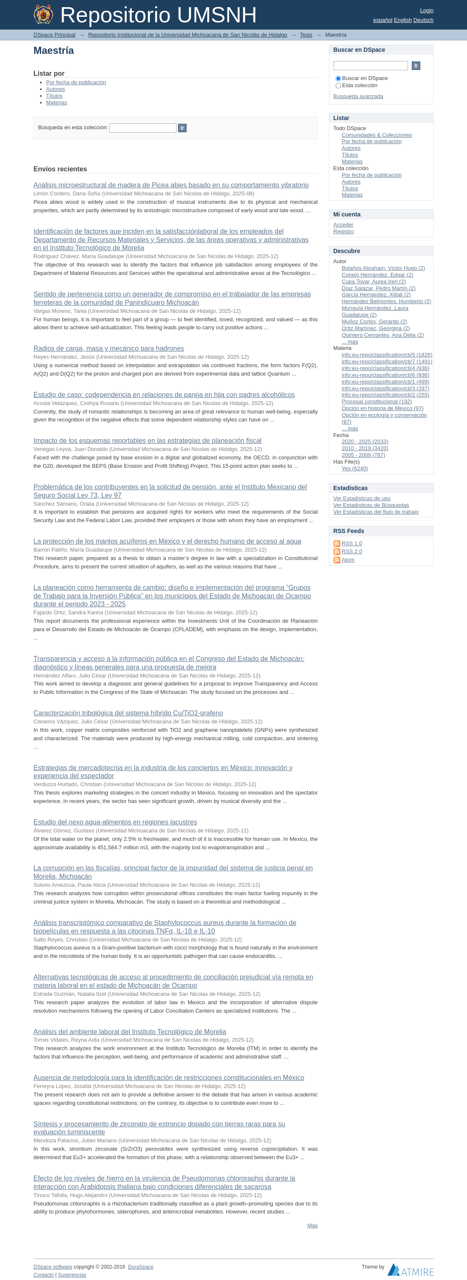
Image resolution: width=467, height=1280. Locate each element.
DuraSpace (140, 1267)
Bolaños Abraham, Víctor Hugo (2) (383, 268)
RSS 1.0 (352, 543)
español (382, 20)
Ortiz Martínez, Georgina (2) (376, 328)
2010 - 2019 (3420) (365, 448)
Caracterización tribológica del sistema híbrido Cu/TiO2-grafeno (128, 713)
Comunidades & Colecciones (377, 135)
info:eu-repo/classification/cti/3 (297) (386, 388)
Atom (348, 560)
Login (427, 10)
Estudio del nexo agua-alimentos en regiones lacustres (115, 822)
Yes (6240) (355, 468)
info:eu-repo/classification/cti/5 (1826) (387, 355)
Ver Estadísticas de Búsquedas (371, 505)
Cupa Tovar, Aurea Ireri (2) (374, 281)
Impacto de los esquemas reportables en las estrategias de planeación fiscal (148, 440)
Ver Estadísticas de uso (362, 498)
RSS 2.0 (352, 551)
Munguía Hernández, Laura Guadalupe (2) (375, 311)
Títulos (54, 96)
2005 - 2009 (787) (363, 455)
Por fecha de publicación (76, 82)
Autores (55, 89)
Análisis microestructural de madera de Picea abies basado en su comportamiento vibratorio (171, 185)
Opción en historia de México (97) (383, 408)
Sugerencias (72, 1275)
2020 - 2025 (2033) (365, 441)
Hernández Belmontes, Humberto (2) (386, 301)
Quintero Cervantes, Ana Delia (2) (383, 335)
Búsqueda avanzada (359, 96)
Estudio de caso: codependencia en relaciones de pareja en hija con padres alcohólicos (164, 394)
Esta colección (357, 85)
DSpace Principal (55, 35)
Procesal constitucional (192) (377, 401)
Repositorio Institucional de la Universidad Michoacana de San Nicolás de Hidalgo (187, 35)
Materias (56, 102)
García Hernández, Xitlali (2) (376, 294)
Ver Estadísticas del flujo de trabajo (376, 512)
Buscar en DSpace (362, 78)
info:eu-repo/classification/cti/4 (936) (386, 368)
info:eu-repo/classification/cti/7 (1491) (387, 361)
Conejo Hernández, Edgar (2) (378, 275)
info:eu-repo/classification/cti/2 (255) (386, 395)
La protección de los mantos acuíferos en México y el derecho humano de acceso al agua (168, 541)
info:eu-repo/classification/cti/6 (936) (386, 375)
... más (350, 342)
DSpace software (53, 1267)
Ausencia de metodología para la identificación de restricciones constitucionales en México (169, 1077)
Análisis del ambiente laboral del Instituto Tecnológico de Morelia (130, 1031)
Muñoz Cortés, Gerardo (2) (374, 321)
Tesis (306, 35)
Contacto (44, 1275)
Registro (344, 231)
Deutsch (424, 20)
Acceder (344, 224)
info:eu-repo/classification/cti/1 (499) (386, 382)
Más (312, 1225)
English (403, 20)
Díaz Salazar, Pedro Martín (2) (379, 288)
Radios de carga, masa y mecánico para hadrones (109, 348)
